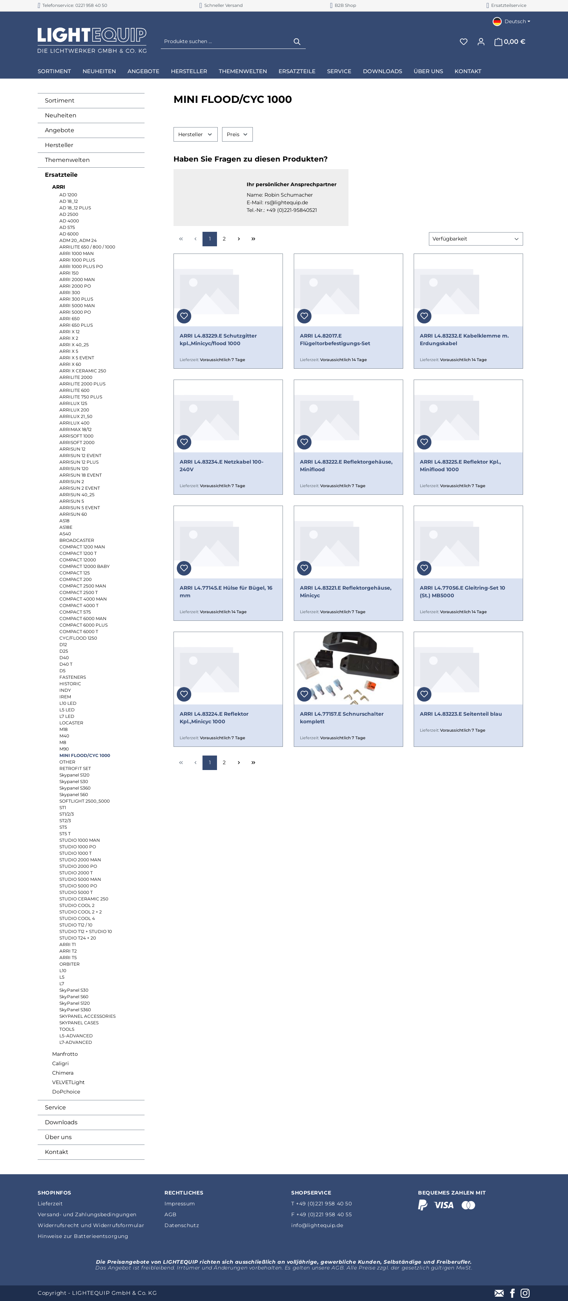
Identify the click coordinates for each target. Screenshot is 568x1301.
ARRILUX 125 (73, 403)
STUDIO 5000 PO (78, 885)
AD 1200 (68, 194)
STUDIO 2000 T (76, 872)
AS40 (65, 533)
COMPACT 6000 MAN (82, 618)
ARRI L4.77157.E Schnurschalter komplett (342, 718)
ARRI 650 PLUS (76, 325)
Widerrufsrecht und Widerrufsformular (91, 1225)
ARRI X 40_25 (74, 344)
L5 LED (67, 709)
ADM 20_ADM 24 (78, 240)
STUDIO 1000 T (75, 853)
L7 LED (66, 716)
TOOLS (66, 1029)
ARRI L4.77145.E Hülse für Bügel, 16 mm (226, 592)
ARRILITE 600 (74, 390)
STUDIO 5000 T (76, 892)
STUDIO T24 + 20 (77, 938)
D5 (62, 670)
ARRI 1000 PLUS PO (81, 266)
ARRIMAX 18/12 (75, 429)
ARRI (58, 187)
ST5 (63, 827)
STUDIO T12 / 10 (75, 925)
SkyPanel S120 (74, 1003)
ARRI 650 (69, 318)
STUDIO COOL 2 (77, 905)
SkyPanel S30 (73, 990)
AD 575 (67, 227)
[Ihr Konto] (481, 41)
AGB (170, 1214)
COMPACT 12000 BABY (84, 566)
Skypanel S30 (73, 781)
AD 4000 (69, 220)
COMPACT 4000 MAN (83, 599)
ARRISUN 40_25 (77, 494)
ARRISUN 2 (71, 481)
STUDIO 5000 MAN (80, 879)
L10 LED (67, 703)
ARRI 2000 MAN (77, 279)
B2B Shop (343, 5)
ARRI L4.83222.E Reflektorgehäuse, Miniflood (346, 466)
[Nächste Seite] (238, 239)
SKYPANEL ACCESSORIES (87, 1016)
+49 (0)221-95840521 (291, 210)
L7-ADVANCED (75, 1042)
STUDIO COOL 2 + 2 (80, 912)
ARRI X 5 (68, 351)
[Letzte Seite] (253, 239)
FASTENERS (72, 677)
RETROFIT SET (75, 768)
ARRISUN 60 (73, 514)
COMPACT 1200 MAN (82, 546)
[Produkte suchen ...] (225, 42)
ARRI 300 (69, 292)
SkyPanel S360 (75, 1009)
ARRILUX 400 (74, 423)
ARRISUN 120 (73, 468)
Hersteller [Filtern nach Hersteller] (195, 134)
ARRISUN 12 (72, 449)
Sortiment (60, 100)
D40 (64, 657)
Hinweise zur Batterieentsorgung (83, 1236)
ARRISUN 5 (71, 501)
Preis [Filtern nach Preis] (237, 134)
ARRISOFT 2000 (77, 442)
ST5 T (65, 833)
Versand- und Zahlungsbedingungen (87, 1214)
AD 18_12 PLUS (75, 207)
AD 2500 (68, 214)
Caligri (60, 1063)
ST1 (62, 807)
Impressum (179, 1203)
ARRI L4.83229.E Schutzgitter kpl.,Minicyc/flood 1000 (218, 339)
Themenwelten (67, 159)
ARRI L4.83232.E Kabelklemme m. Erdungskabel (464, 339)
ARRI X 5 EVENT (76, 357)
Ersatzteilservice (506, 5)
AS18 (64, 520)
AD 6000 (69, 234)
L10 (62, 970)
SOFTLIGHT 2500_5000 (84, 801)
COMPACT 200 (75, 579)
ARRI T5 (68, 957)
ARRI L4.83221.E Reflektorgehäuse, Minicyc (346, 592)
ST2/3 (65, 820)
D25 (63, 651)
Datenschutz (181, 1225)
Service (55, 1107)
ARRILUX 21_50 (75, 416)
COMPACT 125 (74, 573)
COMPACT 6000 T (78, 631)
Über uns (58, 1137)
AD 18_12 (68, 201)
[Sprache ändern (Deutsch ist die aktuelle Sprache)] (511, 21)
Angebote (59, 130)
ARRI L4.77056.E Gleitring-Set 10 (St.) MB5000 (462, 592)
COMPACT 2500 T (78, 592)
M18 (63, 729)
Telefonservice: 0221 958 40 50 (72, 5)
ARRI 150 (69, 273)
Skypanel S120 (74, 775)
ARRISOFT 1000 (76, 436)
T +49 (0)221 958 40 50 (321, 1203)
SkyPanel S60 (73, 996)
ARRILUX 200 (74, 410)
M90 (64, 749)
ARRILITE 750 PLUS (80, 396)
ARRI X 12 (69, 331)
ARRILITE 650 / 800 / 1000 (87, 247)
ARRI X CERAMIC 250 (82, 370)
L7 (61, 983)
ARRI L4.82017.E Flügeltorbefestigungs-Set (335, 339)
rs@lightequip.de (286, 202)
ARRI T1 (67, 944)
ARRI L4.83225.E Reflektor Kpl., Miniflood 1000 (460, 466)
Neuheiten (60, 115)
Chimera (63, 1073)
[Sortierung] (476, 239)
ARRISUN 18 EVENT (80, 475)
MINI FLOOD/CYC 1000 (84, 755)
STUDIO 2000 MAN (80, 859)
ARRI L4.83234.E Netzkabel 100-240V (221, 466)
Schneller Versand (220, 5)
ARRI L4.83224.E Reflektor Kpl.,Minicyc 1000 (214, 718)
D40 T (65, 664)
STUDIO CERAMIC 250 (83, 899)
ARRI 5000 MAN (77, 305)
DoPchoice (66, 1091)
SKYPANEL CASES (79, 1022)
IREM (65, 696)
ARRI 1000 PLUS (77, 260)
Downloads (61, 1122)
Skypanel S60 (73, 794)
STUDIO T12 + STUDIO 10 (85, 931)
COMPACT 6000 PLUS (83, 625)
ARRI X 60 (70, 364)
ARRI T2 (68, 951)
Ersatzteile (61, 174)
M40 (64, 736)
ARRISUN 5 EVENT (79, 507)
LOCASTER (71, 722)
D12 (63, 644)
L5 (61, 977)
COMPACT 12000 (77, 559)
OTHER (67, 762)
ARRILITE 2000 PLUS (82, 383)
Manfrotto (65, 1054)
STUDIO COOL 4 (77, 918)
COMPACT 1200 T (78, 553)
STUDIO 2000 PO (78, 866)
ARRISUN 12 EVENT (80, 455)
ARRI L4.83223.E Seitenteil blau (461, 714)
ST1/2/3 (66, 814)
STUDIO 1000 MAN (79, 840)
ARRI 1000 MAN (76, 253)
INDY (65, 690)
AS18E (65, 527)
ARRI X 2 (68, 338)
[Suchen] (297, 42)
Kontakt (56, 1152)
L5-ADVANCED (76, 1035)
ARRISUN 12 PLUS (79, 462)
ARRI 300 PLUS (76, 299)
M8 (62, 742)
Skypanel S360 (75, 788)
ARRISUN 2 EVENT (79, 488)
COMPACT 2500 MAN (82, 586)
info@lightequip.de (317, 1225)
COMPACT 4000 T (79, 605)
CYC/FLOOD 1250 (78, 638)
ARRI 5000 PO (75, 312)
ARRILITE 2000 (75, 377)
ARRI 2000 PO (75, 286)
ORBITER (69, 964)
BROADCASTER (76, 540)
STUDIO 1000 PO (77, 846)
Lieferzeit (50, 1203)
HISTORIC (70, 683)
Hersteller (59, 145)
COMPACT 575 (75, 612)
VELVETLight (68, 1082)
